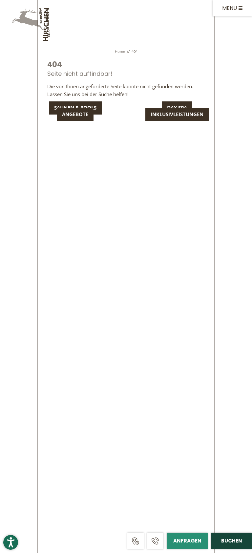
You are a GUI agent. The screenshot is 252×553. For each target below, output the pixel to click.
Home (120, 51)
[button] (10, 542)
